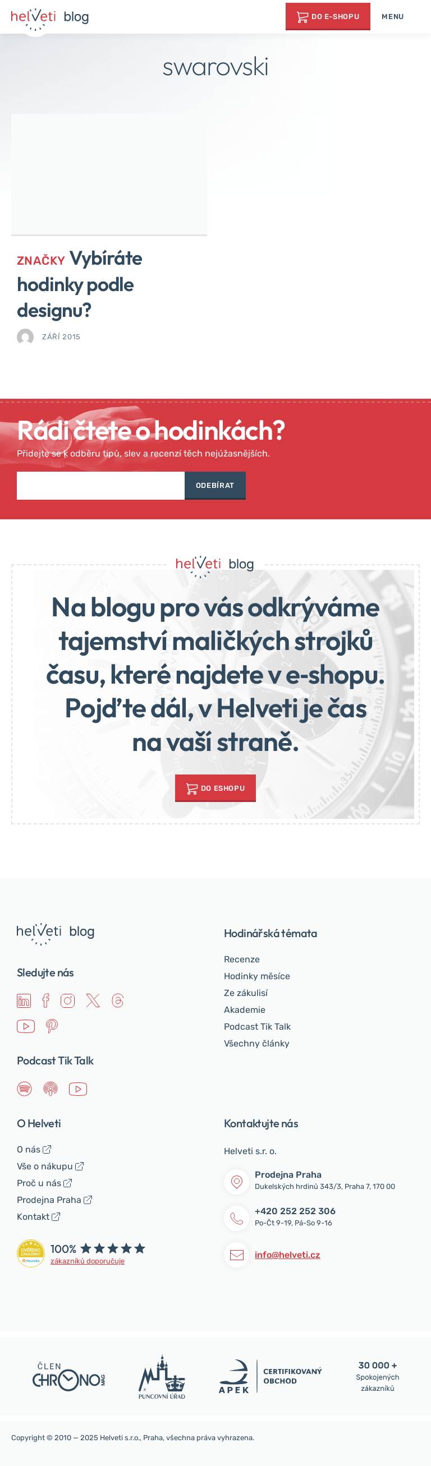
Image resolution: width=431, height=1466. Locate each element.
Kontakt (33, 1216)
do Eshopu (223, 788)
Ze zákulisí (246, 993)
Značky (41, 260)
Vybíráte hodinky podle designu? (79, 283)
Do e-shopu (335, 16)
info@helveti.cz (287, 1255)
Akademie (244, 1009)
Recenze (242, 959)
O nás (28, 1149)
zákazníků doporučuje (88, 1261)
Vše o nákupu (45, 1166)
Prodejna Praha (49, 1200)
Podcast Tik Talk (257, 1026)
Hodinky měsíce (257, 976)
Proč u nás (39, 1183)
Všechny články (257, 1043)
